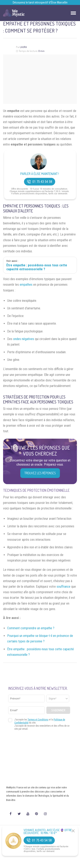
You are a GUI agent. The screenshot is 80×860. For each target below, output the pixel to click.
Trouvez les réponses (40, 473)
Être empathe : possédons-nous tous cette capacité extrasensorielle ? (36, 267)
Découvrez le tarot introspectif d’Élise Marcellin (40, 2)
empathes (26, 285)
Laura (23, 47)
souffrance (63, 586)
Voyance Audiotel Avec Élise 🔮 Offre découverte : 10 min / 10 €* (48, 831)
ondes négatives (23, 339)
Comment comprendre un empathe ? (30, 628)
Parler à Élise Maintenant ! (39, 174)
